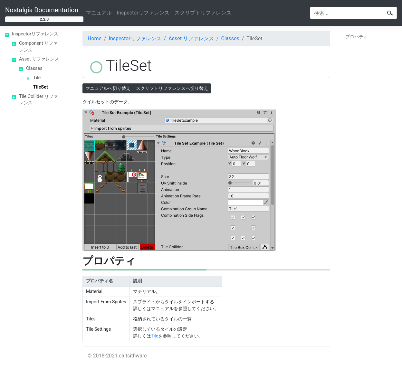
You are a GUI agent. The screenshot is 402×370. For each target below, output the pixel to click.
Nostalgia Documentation (41, 10)
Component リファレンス (38, 47)
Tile (37, 78)
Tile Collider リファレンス (38, 100)
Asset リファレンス (39, 59)
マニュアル (99, 13)
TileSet (40, 87)
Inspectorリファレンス (143, 13)
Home (94, 38)
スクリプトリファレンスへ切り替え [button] (172, 88)
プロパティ (356, 36)
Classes (34, 68)
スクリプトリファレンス (203, 13)
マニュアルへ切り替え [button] (107, 88)
